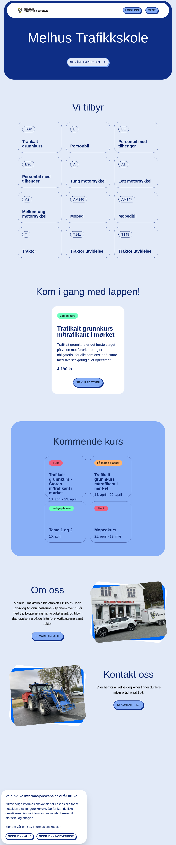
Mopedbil (127, 216)
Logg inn (132, 10)
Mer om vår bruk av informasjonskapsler (33, 827)
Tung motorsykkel (88, 181)
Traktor (29, 251)
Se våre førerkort (88, 62)
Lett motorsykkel (134, 181)
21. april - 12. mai (107, 536)
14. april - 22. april (108, 494)
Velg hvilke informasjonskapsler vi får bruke (41, 796)
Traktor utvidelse (86, 251)
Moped (77, 216)
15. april (55, 536)
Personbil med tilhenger (132, 143)
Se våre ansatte (47, 636)
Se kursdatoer (88, 382)
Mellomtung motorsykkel (34, 213)
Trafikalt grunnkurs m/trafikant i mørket (85, 331)
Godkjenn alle (19, 836)
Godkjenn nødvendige (56, 836)
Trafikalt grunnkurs (32, 143)
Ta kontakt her (128, 704)
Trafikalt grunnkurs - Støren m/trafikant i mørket (60, 484)
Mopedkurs (105, 530)
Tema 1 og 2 (61, 530)
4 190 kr (64, 369)
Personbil (79, 146)
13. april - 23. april (62, 499)
